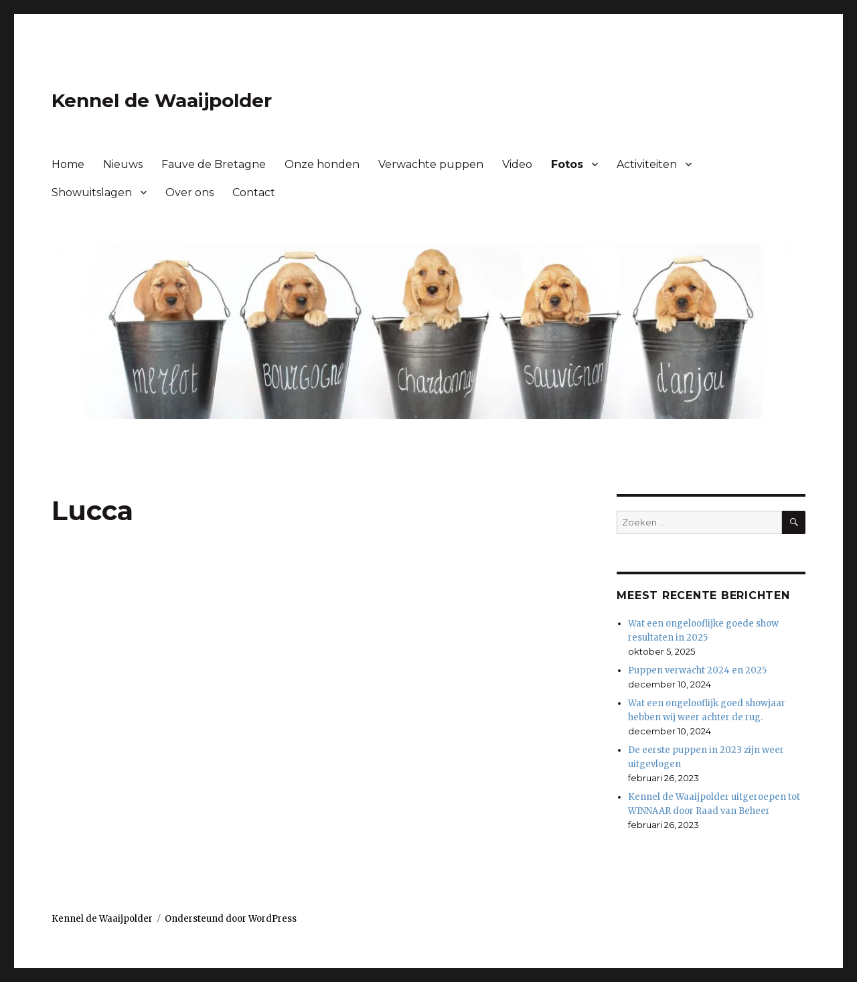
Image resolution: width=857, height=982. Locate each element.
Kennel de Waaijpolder (162, 100)
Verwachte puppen (430, 164)
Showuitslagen (92, 192)
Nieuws (123, 164)
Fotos (567, 164)
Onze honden (322, 164)
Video (517, 164)
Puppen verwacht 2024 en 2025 (697, 670)
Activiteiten (647, 164)
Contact (253, 192)
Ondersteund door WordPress (231, 918)
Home (68, 164)
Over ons (189, 192)
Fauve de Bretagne (213, 164)
